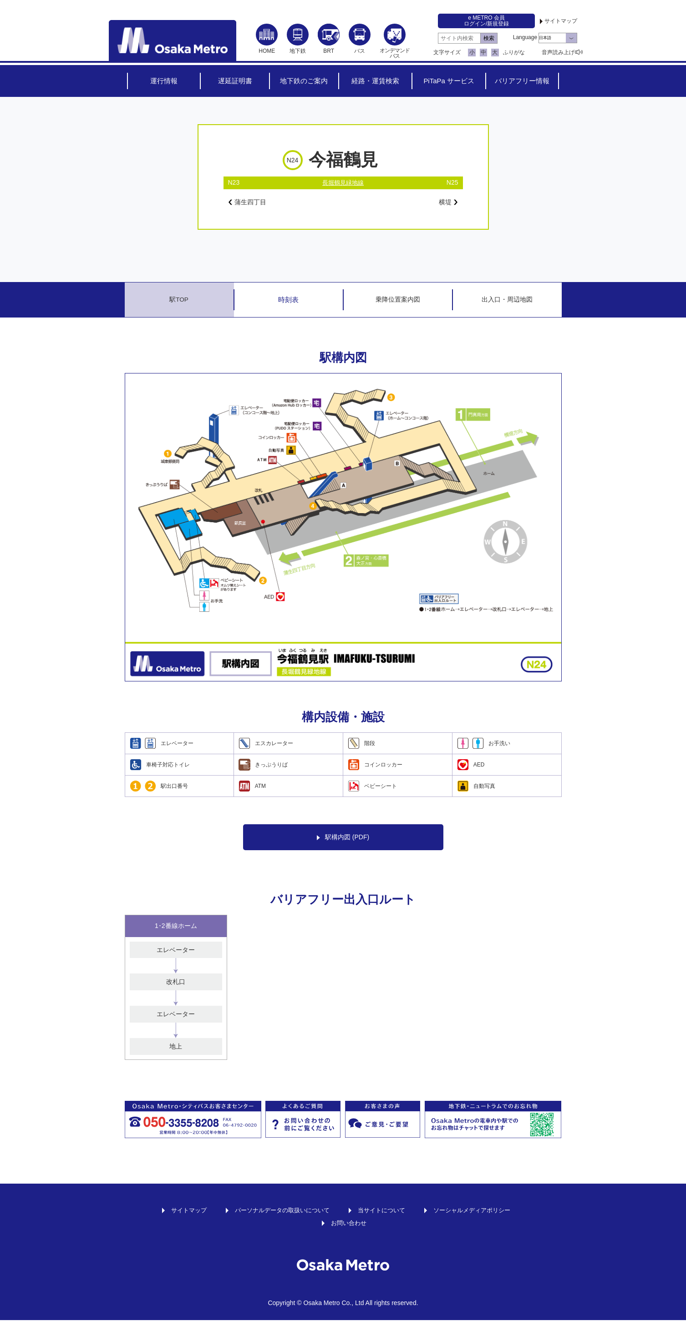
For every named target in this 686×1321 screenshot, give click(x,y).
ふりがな (514, 52)
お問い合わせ (349, 1223)
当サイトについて (383, 1211)
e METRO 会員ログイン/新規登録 (486, 21)
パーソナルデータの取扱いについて (279, 1211)
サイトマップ (560, 21)
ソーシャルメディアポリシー (478, 1211)
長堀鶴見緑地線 (343, 182)
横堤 (447, 202)
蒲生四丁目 (249, 202)
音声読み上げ (558, 52)
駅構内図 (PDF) (343, 838)
